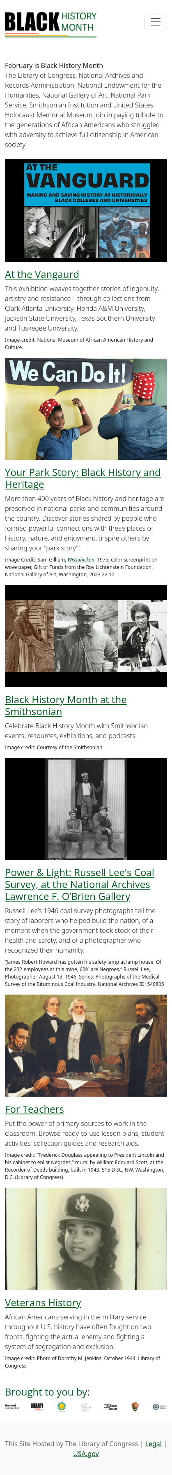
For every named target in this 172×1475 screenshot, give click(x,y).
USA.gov (86, 1453)
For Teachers (34, 1109)
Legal (153, 1443)
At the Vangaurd (42, 274)
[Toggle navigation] (155, 22)
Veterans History (43, 1302)
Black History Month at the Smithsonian (66, 705)
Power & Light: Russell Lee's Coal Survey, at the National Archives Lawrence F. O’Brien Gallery (79, 884)
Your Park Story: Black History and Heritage (83, 478)
